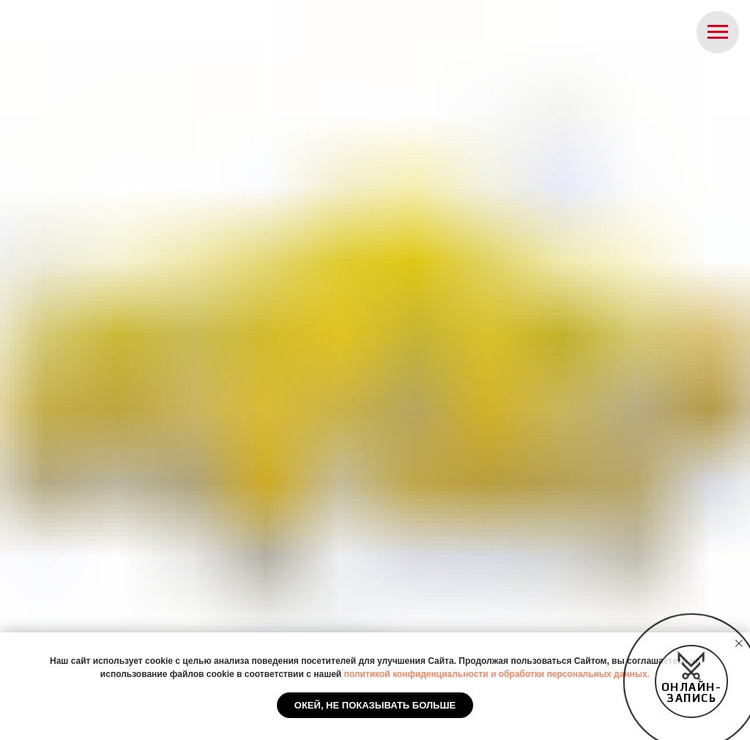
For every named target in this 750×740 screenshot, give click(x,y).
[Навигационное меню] (718, 32)
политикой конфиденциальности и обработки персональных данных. (497, 674)
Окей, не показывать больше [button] (375, 705)
